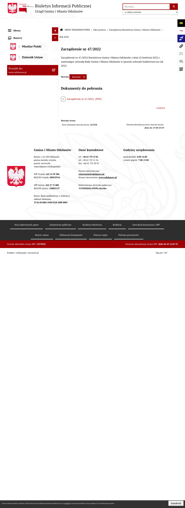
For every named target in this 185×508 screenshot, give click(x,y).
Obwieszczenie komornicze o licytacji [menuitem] (29, 456)
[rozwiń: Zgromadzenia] (56, 349)
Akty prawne (99, 21)
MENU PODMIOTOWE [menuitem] (21, 28)
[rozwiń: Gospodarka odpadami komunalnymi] (56, 234)
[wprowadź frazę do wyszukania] (146, 6)
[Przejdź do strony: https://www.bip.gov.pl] (181, 31)
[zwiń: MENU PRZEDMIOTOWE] (56, 41)
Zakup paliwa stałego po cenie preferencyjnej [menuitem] (25, 433)
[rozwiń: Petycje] (56, 357)
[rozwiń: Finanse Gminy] (56, 172)
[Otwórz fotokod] (181, 69)
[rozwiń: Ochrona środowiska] (56, 226)
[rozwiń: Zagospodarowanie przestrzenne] (56, 217)
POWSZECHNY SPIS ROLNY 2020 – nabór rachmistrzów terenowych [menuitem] (28, 477)
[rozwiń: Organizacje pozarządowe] (56, 308)
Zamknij (176, 503)
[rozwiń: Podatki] (56, 181)
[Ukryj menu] (55, 22)
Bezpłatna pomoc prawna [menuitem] (22, 462)
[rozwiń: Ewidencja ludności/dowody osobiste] (56, 254)
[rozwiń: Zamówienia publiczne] (56, 197)
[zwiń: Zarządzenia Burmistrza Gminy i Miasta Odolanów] (56, 70)
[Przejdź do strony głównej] (49, 8)
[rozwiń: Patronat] (56, 332)
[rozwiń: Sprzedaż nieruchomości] (56, 291)
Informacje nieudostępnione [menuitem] (24, 415)
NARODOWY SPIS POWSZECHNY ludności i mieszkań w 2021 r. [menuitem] (27, 487)
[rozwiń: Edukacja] (56, 316)
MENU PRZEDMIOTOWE (77, 21)
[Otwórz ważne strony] (181, 54)
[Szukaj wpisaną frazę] (174, 6)
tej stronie (67, 503)
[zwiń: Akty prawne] (56, 49)
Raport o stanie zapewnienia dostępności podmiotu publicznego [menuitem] (28, 423)
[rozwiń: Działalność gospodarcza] (56, 246)
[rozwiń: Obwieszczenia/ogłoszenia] (56, 283)
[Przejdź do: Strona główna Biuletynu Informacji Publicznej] (61, 21)
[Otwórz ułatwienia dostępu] (181, 23)
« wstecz (160, 99)
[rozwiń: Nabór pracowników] (56, 275)
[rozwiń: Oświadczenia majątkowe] (56, 382)
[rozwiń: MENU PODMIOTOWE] (56, 28)
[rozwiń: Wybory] (56, 374)
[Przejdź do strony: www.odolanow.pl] (181, 46)
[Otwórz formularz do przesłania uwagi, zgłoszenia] (181, 61)
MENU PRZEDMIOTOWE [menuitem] (22, 41)
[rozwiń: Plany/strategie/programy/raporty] (56, 299)
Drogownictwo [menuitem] (16, 468)
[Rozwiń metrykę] (78, 68)
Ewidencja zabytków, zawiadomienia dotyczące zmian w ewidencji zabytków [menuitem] (28, 445)
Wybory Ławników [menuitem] (18, 495)
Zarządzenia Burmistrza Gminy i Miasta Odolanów (135, 21)
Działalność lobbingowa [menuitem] (21, 34)
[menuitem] (32, 49)
